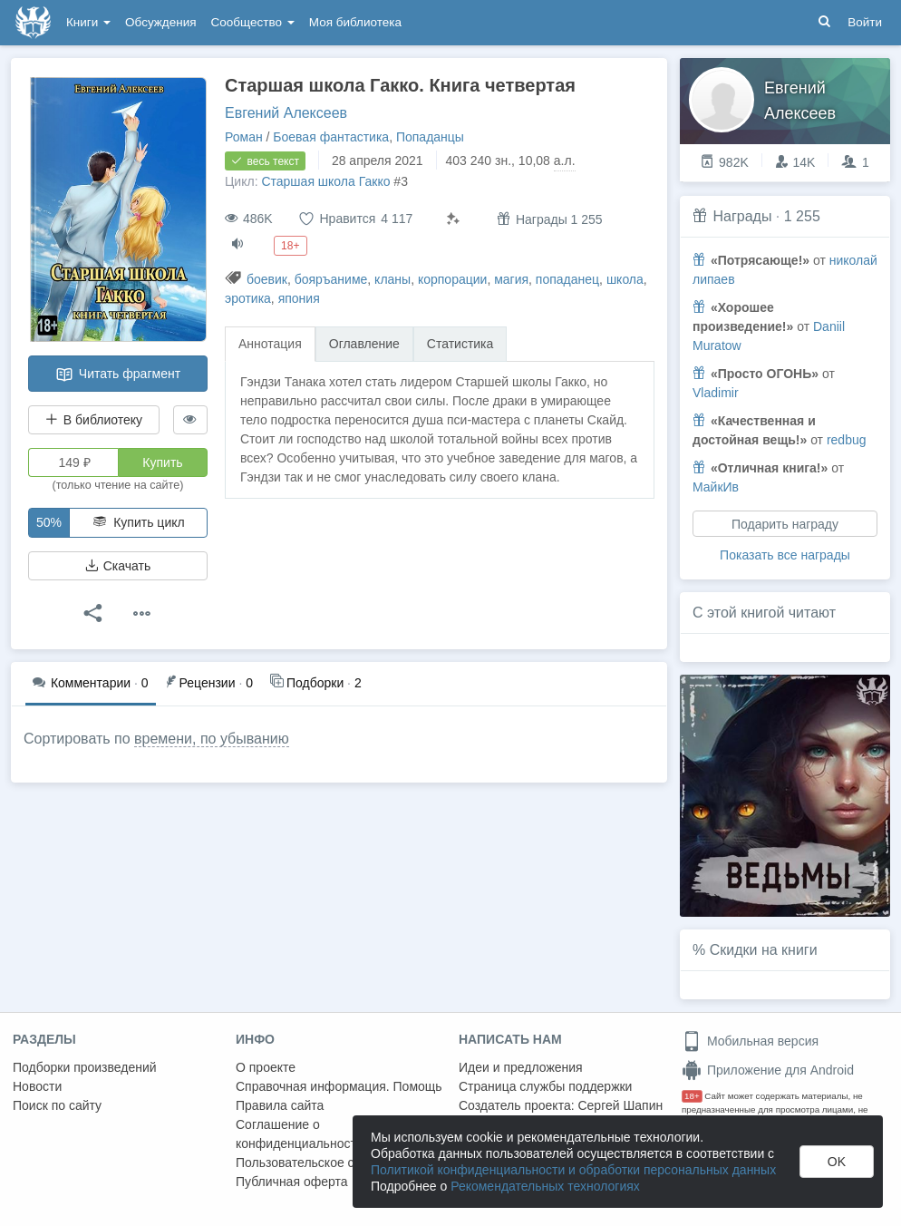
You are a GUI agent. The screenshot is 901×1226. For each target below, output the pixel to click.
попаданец (567, 279)
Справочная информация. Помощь (339, 1086)
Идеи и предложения (521, 1067)
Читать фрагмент (117, 374)
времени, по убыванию (211, 738)
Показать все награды (785, 555)
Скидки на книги (764, 950)
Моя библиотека (355, 22)
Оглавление (364, 343)
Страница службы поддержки (545, 1086)
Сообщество (253, 22)
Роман (244, 137)
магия (511, 279)
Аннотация (270, 343)
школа (625, 279)
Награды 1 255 (550, 219)
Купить (162, 462)
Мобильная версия (750, 1041)
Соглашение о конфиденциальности (299, 1134)
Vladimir (716, 392)
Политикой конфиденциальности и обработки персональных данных (573, 1170)
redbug (847, 440)
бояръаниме (331, 279)
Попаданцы (430, 137)
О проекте (265, 1067)
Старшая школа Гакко (325, 181)
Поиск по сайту (57, 1105)
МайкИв (716, 487)
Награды (741, 216)
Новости (37, 1086)
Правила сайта (280, 1105)
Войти (865, 22)
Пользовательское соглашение (327, 1162)
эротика (248, 298)
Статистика (460, 343)
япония (299, 298)
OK (837, 1161)
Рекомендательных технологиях (545, 1186)
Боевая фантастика (331, 137)
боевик (267, 279)
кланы (392, 279)
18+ (692, 1096)
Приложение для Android (768, 1070)
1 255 (802, 216)
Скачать (117, 566)
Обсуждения (160, 22)
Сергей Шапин (620, 1105)
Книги (88, 22)
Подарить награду (784, 524)
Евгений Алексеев (286, 113)
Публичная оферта (292, 1181)
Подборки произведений (85, 1067)
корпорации (452, 279)
